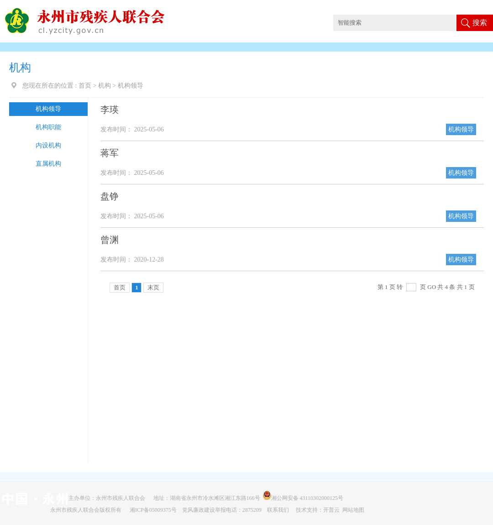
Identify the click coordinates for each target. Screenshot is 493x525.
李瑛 (109, 110)
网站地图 (353, 510)
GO (431, 287)
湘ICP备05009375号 (153, 510)
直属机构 (48, 163)
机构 (104, 85)
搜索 (479, 22)
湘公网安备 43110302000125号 (304, 498)
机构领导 (48, 108)
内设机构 (48, 145)
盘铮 (109, 196)
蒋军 (109, 153)
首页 (85, 85)
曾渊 (109, 240)
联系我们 (278, 510)
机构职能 (48, 127)
